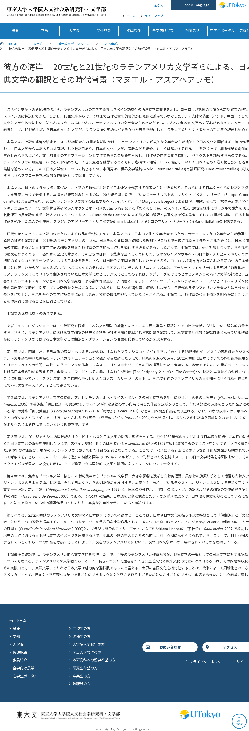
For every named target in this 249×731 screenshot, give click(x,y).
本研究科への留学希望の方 (94, 659)
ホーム (131, 16)
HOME (13, 43)
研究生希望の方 (85, 667)
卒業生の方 (81, 675)
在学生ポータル (25, 675)
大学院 (38, 43)
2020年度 (111, 43)
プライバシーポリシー (207, 661)
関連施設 (20, 652)
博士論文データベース (73, 43)
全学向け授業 (23, 667)
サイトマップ (154, 16)
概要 (16, 628)
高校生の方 (81, 628)
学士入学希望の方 (87, 652)
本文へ (158, 6)
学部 (16, 636)
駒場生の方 (81, 636)
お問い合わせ (170, 647)
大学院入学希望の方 (89, 644)
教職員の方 (81, 683)
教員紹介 (20, 659)
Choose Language (195, 5)
